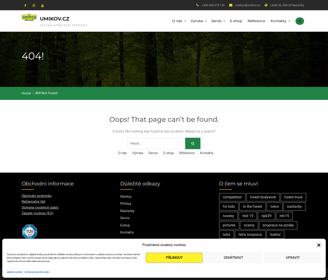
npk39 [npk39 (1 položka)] (266, 215)
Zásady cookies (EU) (37, 213)
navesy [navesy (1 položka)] (228, 215)
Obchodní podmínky (37, 195)
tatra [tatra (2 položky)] (226, 234)
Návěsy (125, 196)
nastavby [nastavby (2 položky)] (294, 206)
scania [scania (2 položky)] (249, 224)
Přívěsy (125, 203)
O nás (177, 20)
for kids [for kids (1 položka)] (229, 206)
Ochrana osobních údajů (37, 271)
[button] (319, 245)
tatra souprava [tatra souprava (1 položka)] (250, 234)
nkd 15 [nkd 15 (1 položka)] (247, 215)
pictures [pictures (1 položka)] (229, 224)
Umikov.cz (54, 19)
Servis (216, 20)
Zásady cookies (14, 271)
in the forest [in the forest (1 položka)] (252, 206)
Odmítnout (233, 258)
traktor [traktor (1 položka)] (275, 234)
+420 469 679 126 (213, 5)
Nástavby (127, 210)
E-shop (236, 20)
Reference (256, 20)
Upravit (293, 258)
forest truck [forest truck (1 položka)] (293, 196)
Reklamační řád (33, 201)
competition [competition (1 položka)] (232, 196)
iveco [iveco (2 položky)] (274, 206)
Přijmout (174, 258)
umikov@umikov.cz (247, 5)
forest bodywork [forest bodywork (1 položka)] (263, 196)
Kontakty (278, 20)
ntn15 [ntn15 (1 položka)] (284, 215)
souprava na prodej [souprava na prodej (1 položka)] (278, 224)
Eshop (125, 225)
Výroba (197, 20)
